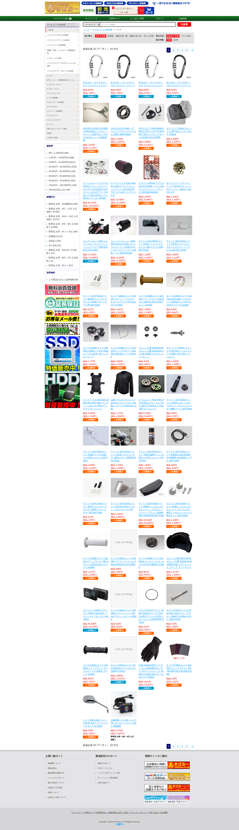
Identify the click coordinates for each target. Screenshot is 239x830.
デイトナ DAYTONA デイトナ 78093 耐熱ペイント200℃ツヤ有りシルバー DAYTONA (151, 456)
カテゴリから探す (62, 18)
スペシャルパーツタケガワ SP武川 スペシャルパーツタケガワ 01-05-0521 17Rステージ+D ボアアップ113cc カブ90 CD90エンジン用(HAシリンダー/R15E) (96, 190)
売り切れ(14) (55, 245)
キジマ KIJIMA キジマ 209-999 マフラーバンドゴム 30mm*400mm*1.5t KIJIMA (123, 561)
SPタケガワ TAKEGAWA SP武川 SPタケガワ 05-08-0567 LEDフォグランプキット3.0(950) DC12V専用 (151, 133)
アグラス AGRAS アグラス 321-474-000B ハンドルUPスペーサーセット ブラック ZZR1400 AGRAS (151, 187)
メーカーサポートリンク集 (109, 773)
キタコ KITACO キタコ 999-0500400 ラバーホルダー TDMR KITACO (123, 668)
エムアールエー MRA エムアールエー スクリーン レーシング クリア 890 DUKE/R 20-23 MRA (95, 245)
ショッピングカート (56, 778)
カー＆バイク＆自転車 (56, 25)
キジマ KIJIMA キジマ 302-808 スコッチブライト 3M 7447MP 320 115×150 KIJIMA (179, 669)
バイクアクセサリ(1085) (58, 35)
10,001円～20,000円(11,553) (63, 166)
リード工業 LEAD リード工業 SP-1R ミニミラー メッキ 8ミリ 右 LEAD (95, 723)
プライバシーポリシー (138, 813)
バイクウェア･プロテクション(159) (61, 64)
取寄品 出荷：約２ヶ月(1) (61, 265)
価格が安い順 (122, 36)
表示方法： (161, 36)
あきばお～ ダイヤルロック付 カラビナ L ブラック (123, 84)
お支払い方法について (57, 797)
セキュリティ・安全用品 (55, 102)
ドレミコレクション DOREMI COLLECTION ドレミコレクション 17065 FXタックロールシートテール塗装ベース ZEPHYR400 (123, 247)
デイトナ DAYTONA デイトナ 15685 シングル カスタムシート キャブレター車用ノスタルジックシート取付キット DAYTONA (179, 509)
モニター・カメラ (53, 89)
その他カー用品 (52, 137)
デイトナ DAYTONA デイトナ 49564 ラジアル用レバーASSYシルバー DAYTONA (95, 456)
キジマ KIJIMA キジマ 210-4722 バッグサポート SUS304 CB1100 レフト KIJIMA (123, 352)
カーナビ (50, 75)
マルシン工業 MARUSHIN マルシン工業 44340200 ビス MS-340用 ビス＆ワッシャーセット (151, 352)
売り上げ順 (148, 36)
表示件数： (161, 40)
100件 (175, 40)
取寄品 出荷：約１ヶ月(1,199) (63, 231)
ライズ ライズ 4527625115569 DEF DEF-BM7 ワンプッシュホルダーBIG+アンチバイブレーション (96, 404)
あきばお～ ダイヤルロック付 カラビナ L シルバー (95, 84)
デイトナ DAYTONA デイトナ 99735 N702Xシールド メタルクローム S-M (123, 506)
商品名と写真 (173, 36)
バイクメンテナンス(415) (58, 40)
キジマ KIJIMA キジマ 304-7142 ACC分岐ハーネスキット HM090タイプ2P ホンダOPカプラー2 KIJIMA (179, 300)
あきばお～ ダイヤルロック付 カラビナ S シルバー (151, 84)
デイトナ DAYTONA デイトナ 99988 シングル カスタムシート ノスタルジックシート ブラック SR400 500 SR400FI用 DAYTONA (151, 509)
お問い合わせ (153, 813)
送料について (53, 792)
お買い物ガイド (104, 783)
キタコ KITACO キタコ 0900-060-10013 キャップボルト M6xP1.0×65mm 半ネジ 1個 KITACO (179, 614)
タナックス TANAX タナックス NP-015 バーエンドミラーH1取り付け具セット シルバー (179, 352)
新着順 (111, 36)
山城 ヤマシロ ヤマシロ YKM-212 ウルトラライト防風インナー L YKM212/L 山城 (123, 404)
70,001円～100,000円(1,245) (63, 185)
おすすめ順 (101, 36)
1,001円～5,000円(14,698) (61, 157)
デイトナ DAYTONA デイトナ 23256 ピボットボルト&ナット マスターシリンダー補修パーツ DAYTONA (179, 404)
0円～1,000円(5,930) (59, 153)
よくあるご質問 (137, 18)
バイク (51, 30)
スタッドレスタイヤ (54, 120)
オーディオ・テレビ (54, 84)
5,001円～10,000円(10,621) (62, 162)
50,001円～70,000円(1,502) (62, 180)
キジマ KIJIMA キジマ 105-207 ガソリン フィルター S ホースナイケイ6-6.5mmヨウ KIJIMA (123, 300)
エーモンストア (52, 115)
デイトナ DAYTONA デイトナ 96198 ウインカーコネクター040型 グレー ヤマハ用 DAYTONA (95, 300)
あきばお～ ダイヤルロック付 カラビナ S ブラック (178, 84)
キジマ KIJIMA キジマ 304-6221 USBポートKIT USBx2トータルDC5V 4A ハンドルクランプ (96, 352)
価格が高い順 (135, 36)
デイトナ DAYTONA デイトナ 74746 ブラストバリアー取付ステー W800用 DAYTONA (123, 456)
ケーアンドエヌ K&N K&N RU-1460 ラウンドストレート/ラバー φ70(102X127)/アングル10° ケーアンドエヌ (123, 189)
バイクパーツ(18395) (56, 45)
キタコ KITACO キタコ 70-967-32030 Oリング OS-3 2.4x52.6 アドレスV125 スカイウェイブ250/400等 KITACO (151, 616)
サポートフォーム (105, 768)
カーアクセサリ (52, 106)
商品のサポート (104, 763)
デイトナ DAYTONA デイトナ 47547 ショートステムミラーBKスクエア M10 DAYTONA (151, 245)
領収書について (54, 763)
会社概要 (164, 813)
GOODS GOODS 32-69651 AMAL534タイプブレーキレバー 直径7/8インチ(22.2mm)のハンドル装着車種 (95, 134)
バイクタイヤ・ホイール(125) (60, 71)
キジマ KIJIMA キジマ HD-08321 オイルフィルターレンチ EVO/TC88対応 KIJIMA (151, 563)
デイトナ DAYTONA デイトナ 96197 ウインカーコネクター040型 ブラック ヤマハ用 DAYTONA (95, 508)
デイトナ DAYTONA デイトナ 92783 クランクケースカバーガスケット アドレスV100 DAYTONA (178, 245)
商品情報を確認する (56, 773)
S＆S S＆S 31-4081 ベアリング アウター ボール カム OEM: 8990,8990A (123, 131)
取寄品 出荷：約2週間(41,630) (63, 204)
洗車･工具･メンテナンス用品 (57, 129)
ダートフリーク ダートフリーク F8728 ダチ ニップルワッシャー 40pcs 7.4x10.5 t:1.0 (178, 187)
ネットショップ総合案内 (108, 778)
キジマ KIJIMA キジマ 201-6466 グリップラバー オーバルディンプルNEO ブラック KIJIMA (96, 669)
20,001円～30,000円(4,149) (62, 171)
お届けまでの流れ (55, 788)
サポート (160, 18)
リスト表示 (186, 36)
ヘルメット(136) (54, 58)
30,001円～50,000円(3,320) (62, 176)
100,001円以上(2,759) (59, 189)
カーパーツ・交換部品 (54, 111)
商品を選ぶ (52, 768)
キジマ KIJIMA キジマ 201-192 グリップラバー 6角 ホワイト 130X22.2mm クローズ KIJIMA (96, 563)
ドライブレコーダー (54, 93)
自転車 (49, 133)
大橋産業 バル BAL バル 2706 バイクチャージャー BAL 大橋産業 (123, 723)
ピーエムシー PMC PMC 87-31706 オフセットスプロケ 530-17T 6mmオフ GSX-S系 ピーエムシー (151, 404)
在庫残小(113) (55, 236)
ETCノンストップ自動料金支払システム (60, 80)
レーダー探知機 (52, 98)
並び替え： (89, 36)
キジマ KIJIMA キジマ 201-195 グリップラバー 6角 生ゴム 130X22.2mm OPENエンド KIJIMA (151, 300)
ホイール (50, 124)
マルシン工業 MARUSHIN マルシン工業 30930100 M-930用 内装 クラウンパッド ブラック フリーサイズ (179, 563)
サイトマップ (91, 18)
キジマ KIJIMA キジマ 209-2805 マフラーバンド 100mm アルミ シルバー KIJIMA (123, 614)
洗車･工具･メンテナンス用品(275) (61, 51)
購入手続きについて (56, 783)
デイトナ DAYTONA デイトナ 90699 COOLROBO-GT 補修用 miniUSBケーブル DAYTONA (178, 456)
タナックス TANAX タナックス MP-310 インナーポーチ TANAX (179, 131)
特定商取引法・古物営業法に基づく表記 (111, 813)
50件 (169, 40)
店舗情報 (183, 18)
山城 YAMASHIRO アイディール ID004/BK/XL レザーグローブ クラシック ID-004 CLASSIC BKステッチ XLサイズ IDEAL (151, 671)
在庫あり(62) (55, 241)
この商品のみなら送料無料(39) (63, 279)
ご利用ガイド (114, 18)
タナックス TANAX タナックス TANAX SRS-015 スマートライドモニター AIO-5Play (96, 614)
